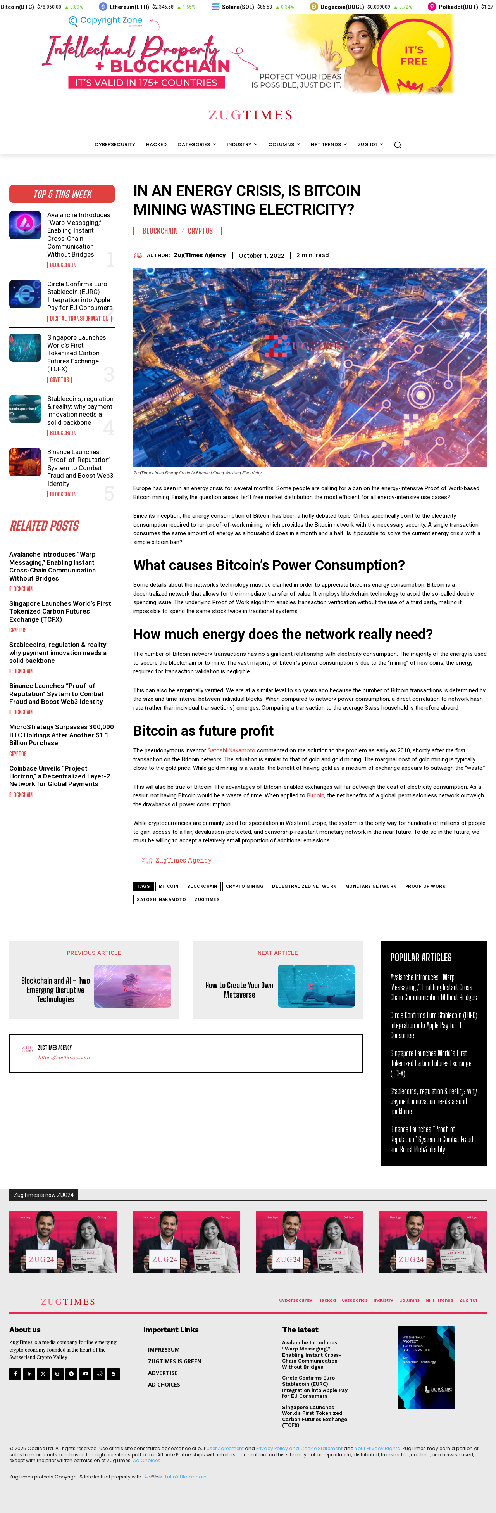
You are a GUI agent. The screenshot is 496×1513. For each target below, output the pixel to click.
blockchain (202, 886)
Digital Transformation (79, 319)
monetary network (371, 886)
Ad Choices (146, 1460)
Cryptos (59, 380)
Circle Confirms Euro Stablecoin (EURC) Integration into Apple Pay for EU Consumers (80, 295)
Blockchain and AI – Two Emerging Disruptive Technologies (55, 990)
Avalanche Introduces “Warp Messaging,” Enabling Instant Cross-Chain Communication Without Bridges (78, 234)
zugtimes (207, 899)
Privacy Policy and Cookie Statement (299, 1448)
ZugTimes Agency (200, 255)
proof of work (425, 886)
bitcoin (169, 886)
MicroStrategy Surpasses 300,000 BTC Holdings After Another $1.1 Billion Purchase (61, 735)
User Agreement (225, 1448)
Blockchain (63, 265)
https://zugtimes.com (64, 1057)
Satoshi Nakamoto (231, 750)
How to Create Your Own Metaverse (239, 989)
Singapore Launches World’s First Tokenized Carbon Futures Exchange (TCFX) (76, 353)
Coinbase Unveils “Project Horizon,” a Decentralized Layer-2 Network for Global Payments (59, 776)
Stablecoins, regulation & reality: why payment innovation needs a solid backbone (80, 410)
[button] (397, 144)
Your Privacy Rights (377, 1448)
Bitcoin (315, 795)
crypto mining (245, 886)
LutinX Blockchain (186, 1476)
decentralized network (304, 886)
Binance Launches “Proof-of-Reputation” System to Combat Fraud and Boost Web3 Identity (80, 468)
